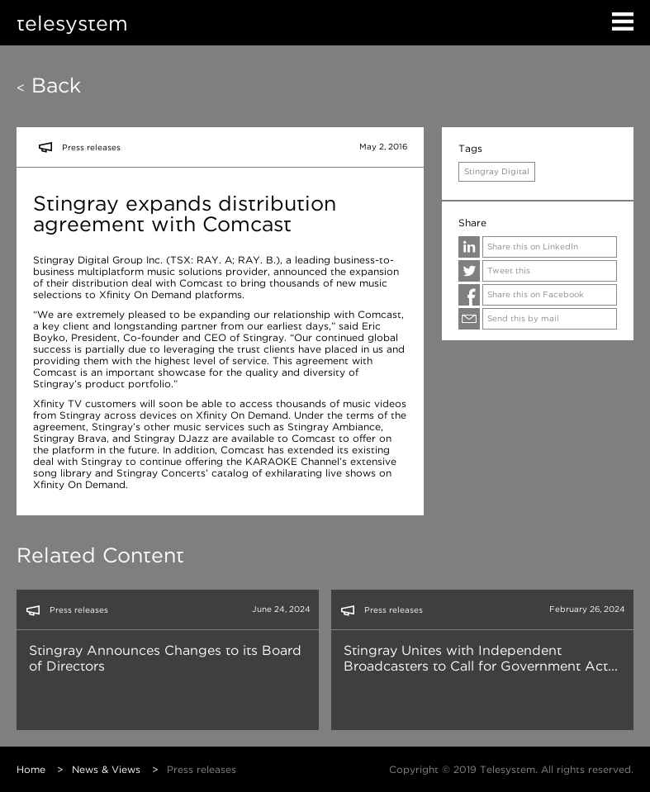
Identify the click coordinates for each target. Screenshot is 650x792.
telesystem (72, 23)
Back (49, 85)
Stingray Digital (496, 171)
